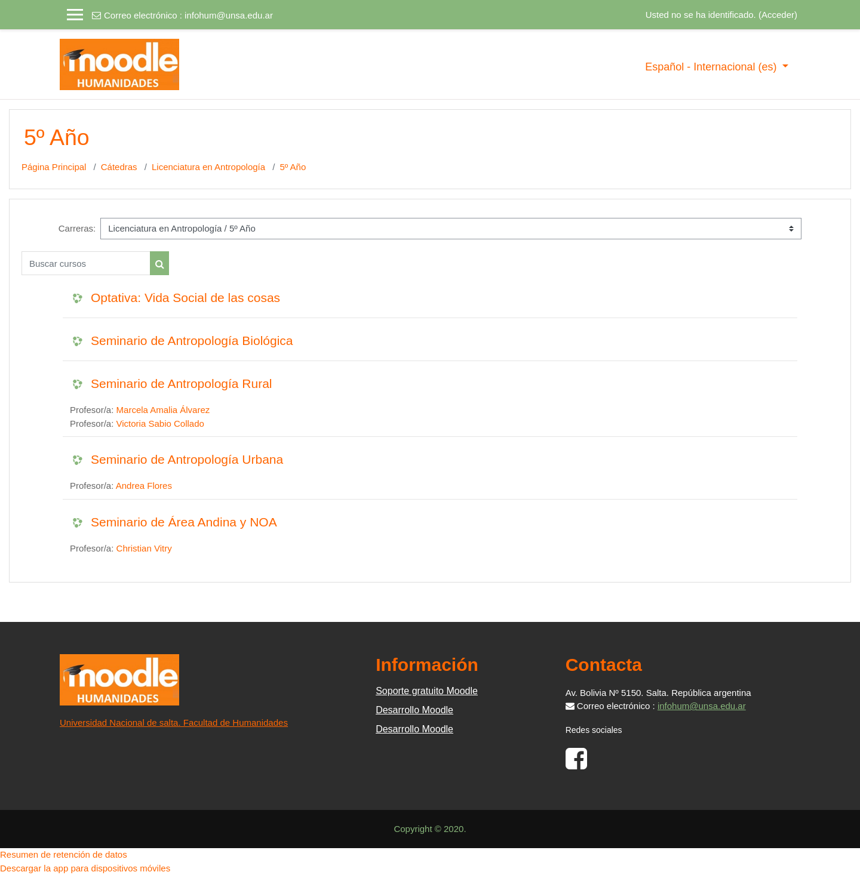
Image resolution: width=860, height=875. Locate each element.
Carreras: (77, 228)
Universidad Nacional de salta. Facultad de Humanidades (174, 722)
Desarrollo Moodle (414, 710)
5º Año (293, 167)
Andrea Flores (144, 485)
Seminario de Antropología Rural (181, 383)
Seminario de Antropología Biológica (192, 340)
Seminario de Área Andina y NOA (184, 522)
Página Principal (54, 167)
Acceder (777, 15)
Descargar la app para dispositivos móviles (85, 868)
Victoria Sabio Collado (160, 423)
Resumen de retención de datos (63, 854)
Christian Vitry (144, 548)
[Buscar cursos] (86, 263)
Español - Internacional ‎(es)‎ (712, 67)
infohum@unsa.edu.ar (229, 15)
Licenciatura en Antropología (208, 167)
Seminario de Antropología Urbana (187, 459)
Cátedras (119, 167)
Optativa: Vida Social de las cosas (185, 297)
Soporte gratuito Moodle (427, 691)
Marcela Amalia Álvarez (163, 410)
